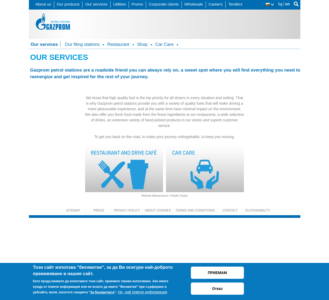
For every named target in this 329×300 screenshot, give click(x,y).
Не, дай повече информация (142, 292)
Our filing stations (82, 44)
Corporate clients (164, 4)
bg (280, 4)
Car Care (164, 44)
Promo (137, 4)
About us (43, 4)
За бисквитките (102, 292)
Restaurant (118, 44)
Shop (142, 44)
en (287, 4)
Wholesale (194, 4)
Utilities (119, 4)
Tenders (235, 4)
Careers (216, 4)
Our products (68, 4)
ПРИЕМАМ (217, 273)
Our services (96, 4)
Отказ (217, 288)
